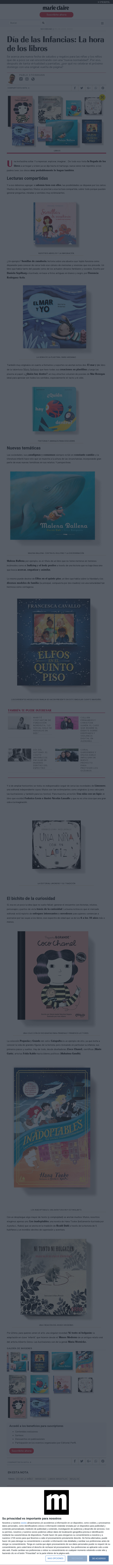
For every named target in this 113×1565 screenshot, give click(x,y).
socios (24, 1523)
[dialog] (56, 1526)
